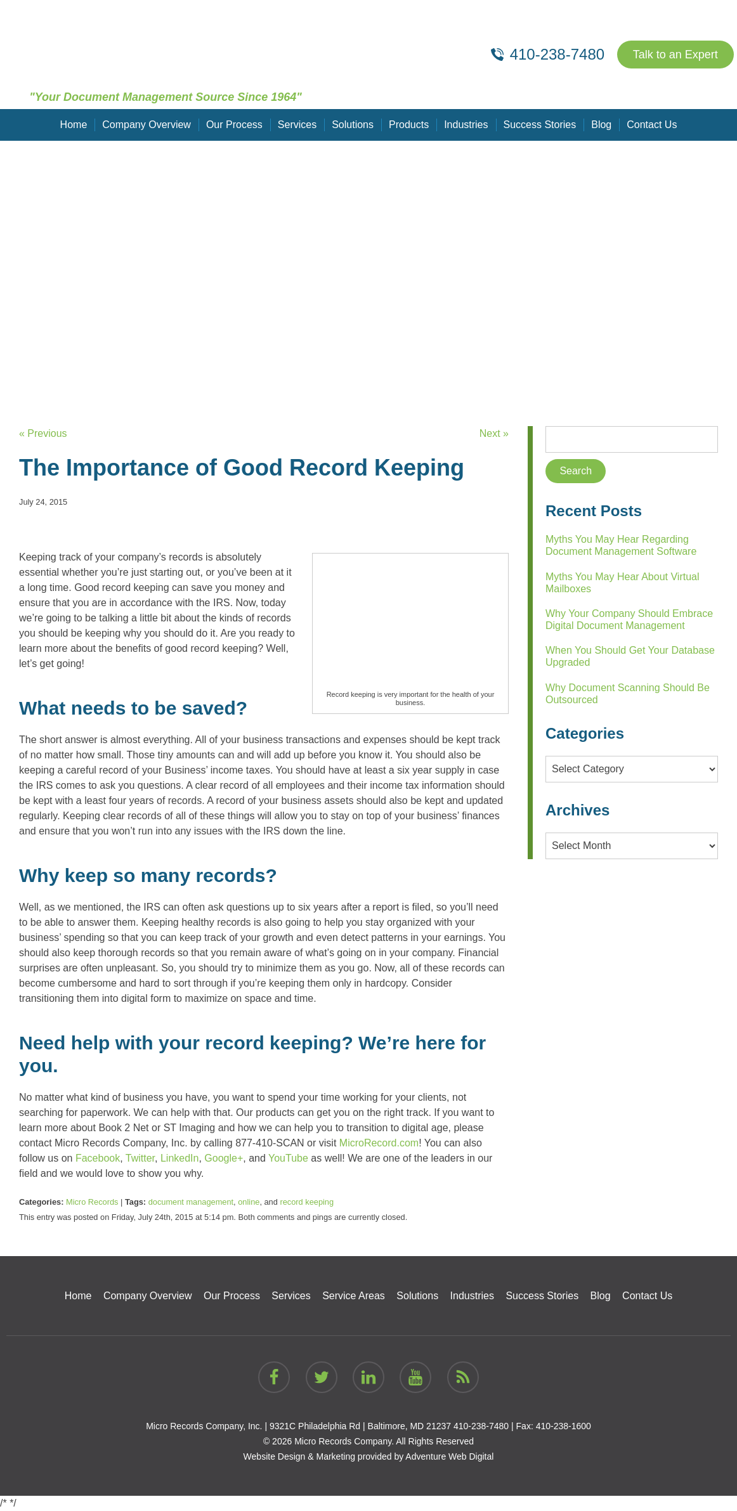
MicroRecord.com (379, 1143)
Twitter (140, 1158)
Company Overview (146, 124)
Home (74, 124)
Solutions (353, 124)
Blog (601, 124)
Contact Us (652, 124)
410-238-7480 (481, 1426)
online (248, 1202)
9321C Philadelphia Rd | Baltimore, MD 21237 (360, 1426)
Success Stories (540, 124)
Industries (466, 124)
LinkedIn (179, 1158)
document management (190, 1202)
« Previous (43, 433)
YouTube (288, 1158)
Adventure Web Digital (449, 1456)
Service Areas (353, 1295)
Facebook (97, 1158)
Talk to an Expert (675, 54)
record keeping (307, 1202)
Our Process (234, 124)
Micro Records (92, 1202)
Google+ (223, 1158)
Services (297, 124)
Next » (494, 433)
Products (409, 124)
